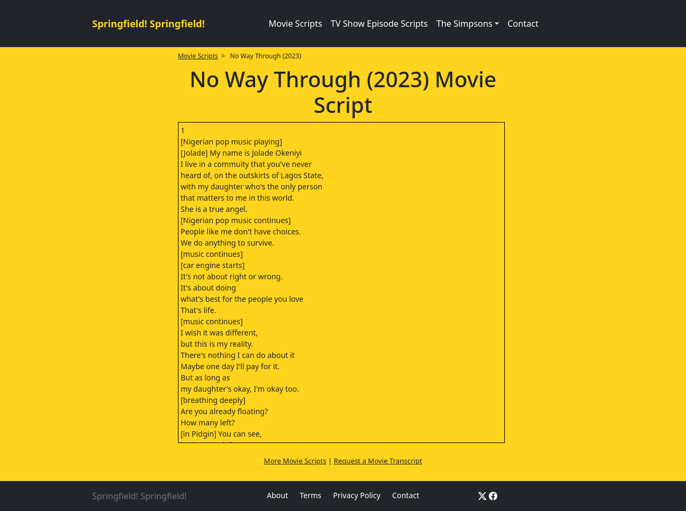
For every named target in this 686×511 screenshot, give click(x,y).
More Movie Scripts (295, 461)
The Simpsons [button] (464, 23)
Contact (523, 23)
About (277, 495)
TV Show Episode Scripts (379, 23)
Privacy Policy (356, 495)
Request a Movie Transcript (378, 461)
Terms (310, 495)
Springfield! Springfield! (148, 23)
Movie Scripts (295, 23)
